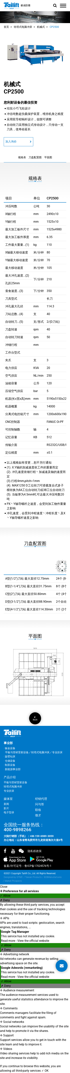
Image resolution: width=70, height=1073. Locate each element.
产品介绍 (10, 777)
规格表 (22, 157)
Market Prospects (13, 881)
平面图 (48, 157)
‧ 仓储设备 (9, 760)
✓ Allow (5, 895)
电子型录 (9, 812)
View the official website (33, 941)
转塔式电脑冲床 (23, 26)
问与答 (39, 804)
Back (35, 718)
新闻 (6, 803)
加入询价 (18, 141)
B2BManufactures (53, 877)
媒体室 (8, 799)
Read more (8, 941)
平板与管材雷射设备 (15, 782)
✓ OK (45, 1070)
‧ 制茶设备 (9, 764)
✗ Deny (5, 900)
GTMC (20, 877)
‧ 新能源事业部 (12, 769)
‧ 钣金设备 (9, 748)
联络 (38, 810)
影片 (6, 808)
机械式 (41, 26)
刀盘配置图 (35, 157)
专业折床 (9, 790)
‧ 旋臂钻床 (9, 756)
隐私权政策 (35, 851)
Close (3, 886)
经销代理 (41, 799)
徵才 (38, 815)
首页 (6, 26)
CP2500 (54, 26)
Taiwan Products (33, 877)
